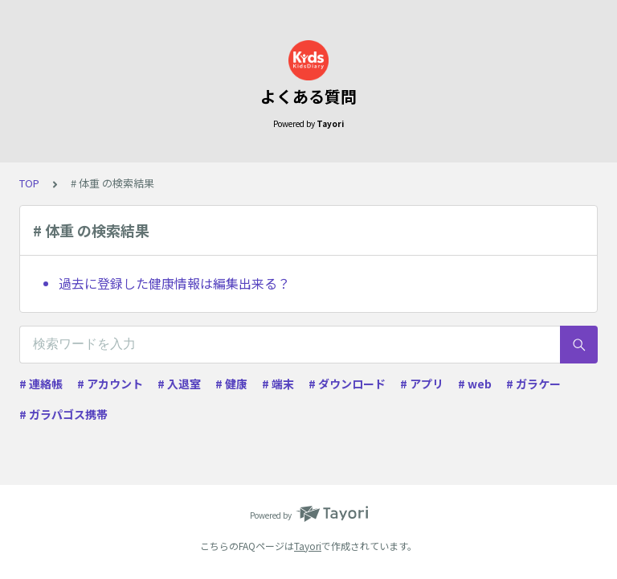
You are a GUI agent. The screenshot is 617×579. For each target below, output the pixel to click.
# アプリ (421, 384)
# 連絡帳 (41, 384)
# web (475, 384)
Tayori (307, 545)
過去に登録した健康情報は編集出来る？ (174, 283)
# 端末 (278, 384)
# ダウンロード (347, 384)
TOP (29, 183)
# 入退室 (179, 384)
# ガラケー (533, 384)
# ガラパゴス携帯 (63, 414)
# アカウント (110, 384)
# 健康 (231, 384)
